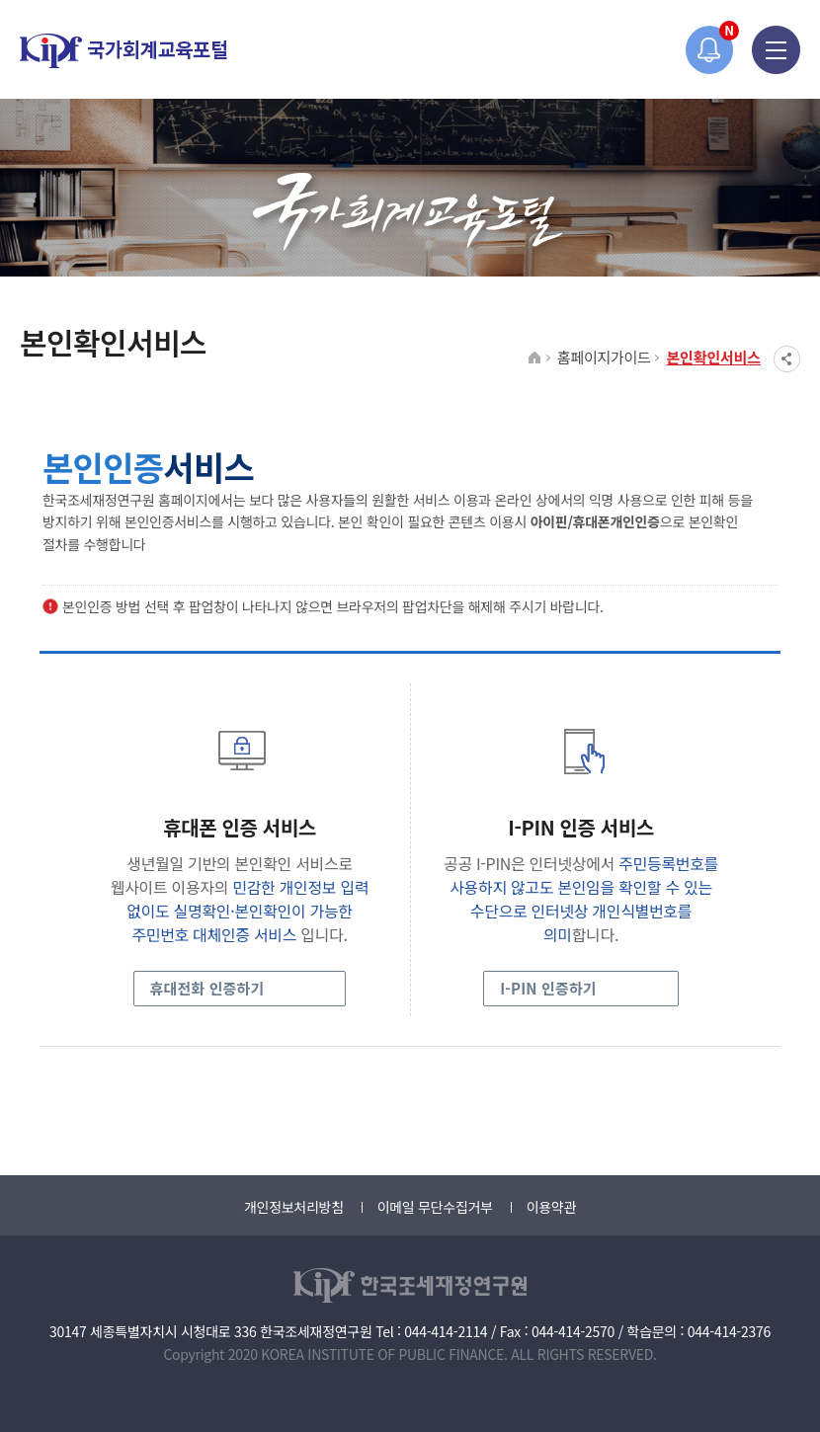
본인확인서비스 (713, 357)
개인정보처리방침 (294, 1207)
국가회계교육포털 (123, 51)
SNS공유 (787, 359)
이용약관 (551, 1207)
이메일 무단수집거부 (435, 1207)
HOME (535, 358)
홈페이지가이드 (604, 357)
